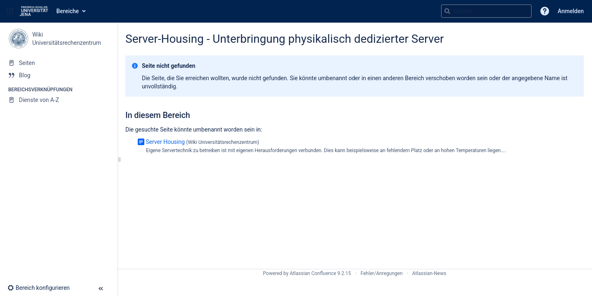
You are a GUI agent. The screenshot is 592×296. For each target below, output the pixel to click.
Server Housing (165, 142)
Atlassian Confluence (313, 273)
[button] (10, 11)
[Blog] (58, 75)
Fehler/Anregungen (381, 273)
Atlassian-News (429, 273)
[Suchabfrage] (486, 11)
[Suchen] (447, 11)
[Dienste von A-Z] (58, 100)
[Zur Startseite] (34, 11)
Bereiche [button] (67, 11)
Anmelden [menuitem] (571, 11)
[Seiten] (58, 63)
